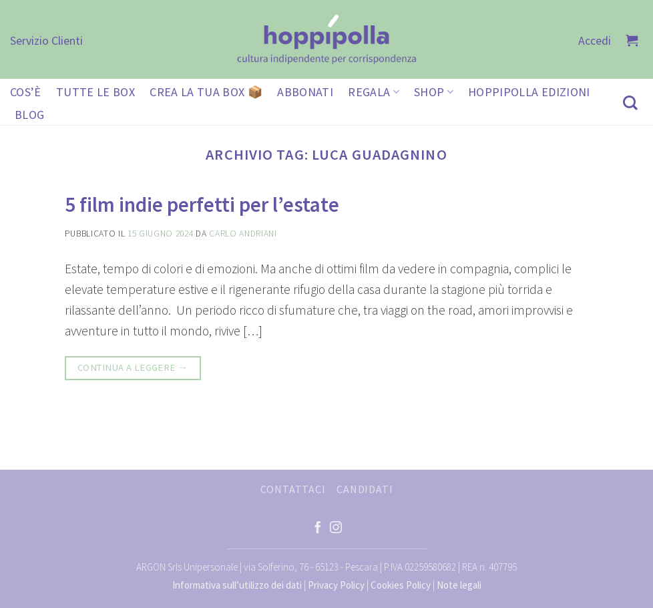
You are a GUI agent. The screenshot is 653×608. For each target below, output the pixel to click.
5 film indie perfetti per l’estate (202, 204)
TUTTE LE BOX (95, 92)
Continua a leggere (132, 367)
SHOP (433, 92)
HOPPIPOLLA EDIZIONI (529, 92)
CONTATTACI (293, 489)
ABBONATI (305, 92)
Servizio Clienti (46, 40)
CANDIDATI (365, 489)
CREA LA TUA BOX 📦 (206, 92)
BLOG (29, 114)
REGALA (373, 92)
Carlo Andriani (243, 233)
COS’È (25, 92)
